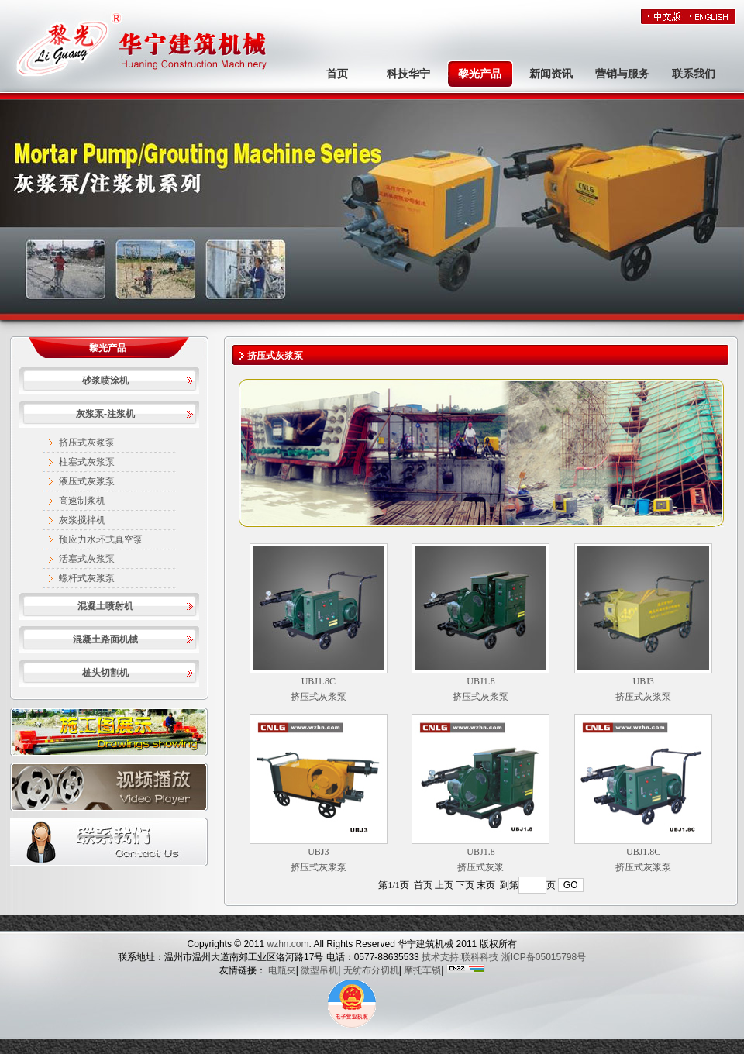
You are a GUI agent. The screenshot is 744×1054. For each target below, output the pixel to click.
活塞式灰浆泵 (87, 558)
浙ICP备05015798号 (543, 957)
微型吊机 (319, 970)
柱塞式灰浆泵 (87, 461)
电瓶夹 (282, 970)
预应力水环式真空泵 (101, 539)
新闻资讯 (551, 74)
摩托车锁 (422, 970)
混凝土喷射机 (105, 606)
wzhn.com (286, 944)
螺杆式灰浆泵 (87, 578)
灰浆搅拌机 (82, 520)
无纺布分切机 (371, 970)
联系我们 (693, 74)
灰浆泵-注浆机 (105, 413)
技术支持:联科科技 (460, 957)
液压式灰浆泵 (87, 481)
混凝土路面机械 (105, 639)
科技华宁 (408, 74)
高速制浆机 (82, 500)
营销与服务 (622, 74)
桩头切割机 (105, 672)
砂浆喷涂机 (105, 380)
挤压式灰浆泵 (87, 442)
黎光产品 (479, 74)
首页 (337, 74)
